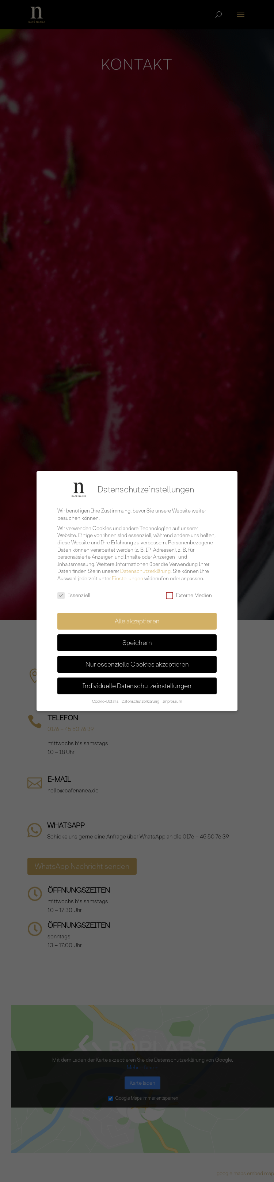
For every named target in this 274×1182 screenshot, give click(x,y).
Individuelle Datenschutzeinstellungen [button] (137, 683)
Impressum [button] (172, 698)
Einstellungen (127, 575)
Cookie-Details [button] (105, 698)
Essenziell (73, 592)
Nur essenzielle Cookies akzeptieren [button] (137, 661)
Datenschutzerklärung (145, 568)
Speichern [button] (137, 639)
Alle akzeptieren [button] (137, 618)
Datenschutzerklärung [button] (141, 698)
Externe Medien (189, 592)
